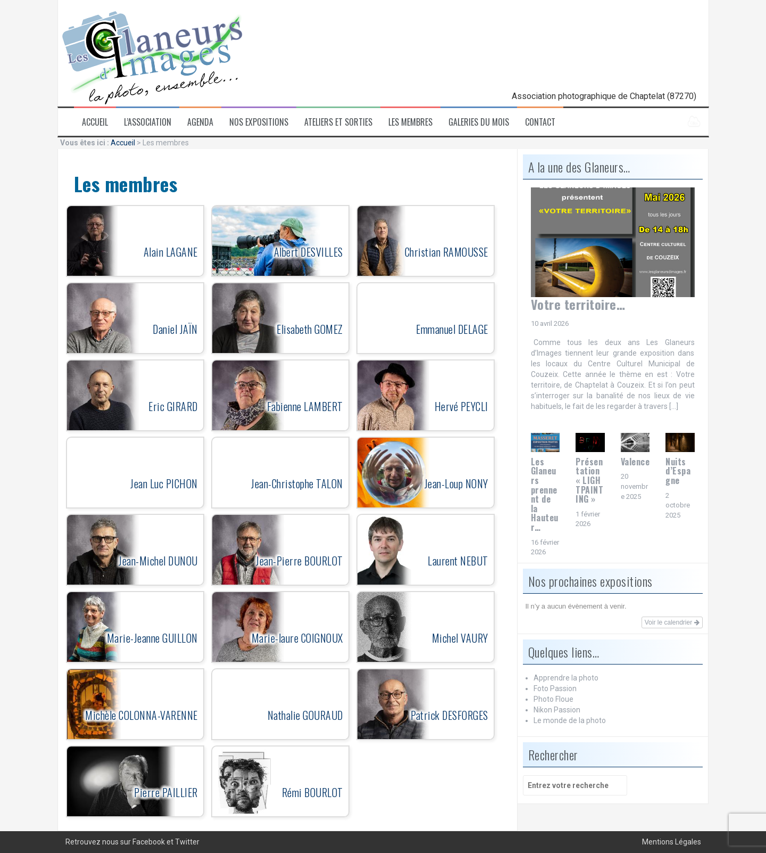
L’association (147, 122)
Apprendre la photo (566, 678)
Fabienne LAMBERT (305, 406)
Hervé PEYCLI (461, 406)
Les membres (410, 122)
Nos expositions (258, 122)
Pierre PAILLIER (166, 792)
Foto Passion (555, 688)
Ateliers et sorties (338, 122)
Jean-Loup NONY (456, 483)
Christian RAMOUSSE (446, 252)
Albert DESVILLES (308, 252)
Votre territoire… (578, 304)
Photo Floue (553, 699)
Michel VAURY (460, 638)
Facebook (148, 842)
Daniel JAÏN (175, 329)
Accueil (95, 122)
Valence (635, 461)
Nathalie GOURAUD (305, 715)
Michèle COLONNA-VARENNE (141, 715)
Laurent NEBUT (458, 561)
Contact (540, 122)
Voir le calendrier (672, 622)
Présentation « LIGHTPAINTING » (589, 480)
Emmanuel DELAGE (452, 329)
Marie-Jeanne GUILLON (152, 638)
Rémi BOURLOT (312, 792)
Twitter (187, 842)
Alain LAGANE (171, 252)
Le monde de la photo (570, 720)
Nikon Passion (557, 710)
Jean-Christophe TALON (297, 483)
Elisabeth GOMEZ (310, 329)
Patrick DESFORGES (449, 715)
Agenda (200, 122)
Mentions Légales (671, 842)
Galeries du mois (478, 122)
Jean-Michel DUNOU (158, 561)
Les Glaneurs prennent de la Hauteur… (545, 494)
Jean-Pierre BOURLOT (299, 561)
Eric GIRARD (173, 406)
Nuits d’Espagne (677, 471)
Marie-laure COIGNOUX (297, 638)
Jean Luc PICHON (164, 483)
